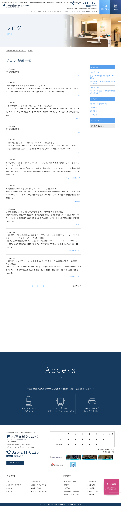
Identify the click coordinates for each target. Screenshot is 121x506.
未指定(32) (93, 114)
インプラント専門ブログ (72, 178)
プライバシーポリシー (39, 491)
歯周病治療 (92, 482)
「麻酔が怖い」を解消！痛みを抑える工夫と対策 (29, 105)
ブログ (10, 491)
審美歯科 (77, 201)
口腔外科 (77, 224)
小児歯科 (92, 488)
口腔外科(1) (93, 107)
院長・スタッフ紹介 (72, 12)
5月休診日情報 (13, 129)
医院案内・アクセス (55, 12)
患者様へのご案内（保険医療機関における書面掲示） (82, 9)
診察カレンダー (15, 463)
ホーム (33, 12)
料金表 (94, 12)
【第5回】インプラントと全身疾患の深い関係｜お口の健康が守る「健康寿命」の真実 (41, 262)
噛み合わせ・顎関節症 (71, 491)
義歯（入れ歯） (94, 491)
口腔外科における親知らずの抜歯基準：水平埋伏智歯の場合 (34, 212)
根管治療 (92, 485)
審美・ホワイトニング (71, 494)
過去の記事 (77, 286)
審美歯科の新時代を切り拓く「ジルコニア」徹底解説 (31, 188)
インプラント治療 (70, 482)
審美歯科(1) (93, 111)
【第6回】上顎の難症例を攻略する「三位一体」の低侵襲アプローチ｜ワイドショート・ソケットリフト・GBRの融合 (42, 236)
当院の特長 (42, 12)
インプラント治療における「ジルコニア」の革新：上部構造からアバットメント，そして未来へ (43, 164)
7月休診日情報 (13, 72)
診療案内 (86, 12)
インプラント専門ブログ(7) (99, 104)
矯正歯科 (92, 494)
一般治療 (67, 488)
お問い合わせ (36, 488)
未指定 (78, 75)
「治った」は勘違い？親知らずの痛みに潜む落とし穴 (31, 142)
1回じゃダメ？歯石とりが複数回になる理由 (26, 85)
